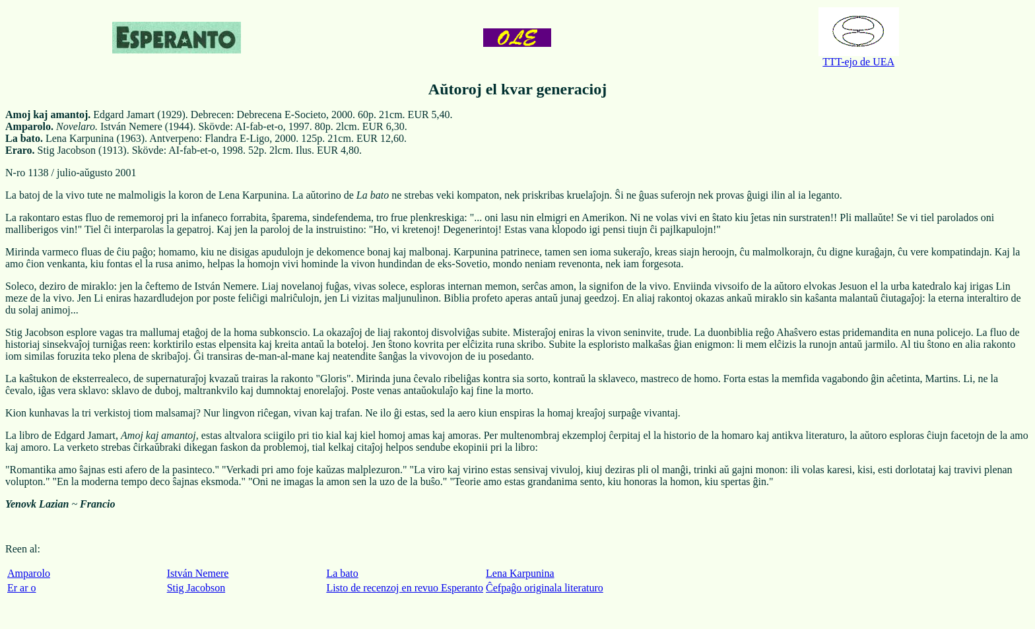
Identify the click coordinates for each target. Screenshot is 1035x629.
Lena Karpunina (520, 573)
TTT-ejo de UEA (858, 57)
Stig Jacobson (196, 587)
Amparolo (28, 573)
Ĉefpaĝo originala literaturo (544, 587)
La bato (342, 573)
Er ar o (21, 587)
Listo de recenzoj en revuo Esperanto (404, 587)
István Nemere (198, 573)
